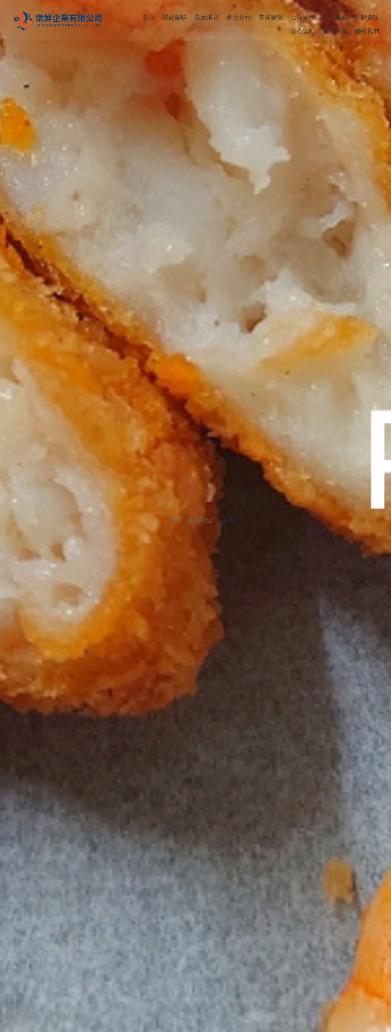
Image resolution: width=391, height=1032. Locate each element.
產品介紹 (206, 520)
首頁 (183, 520)
